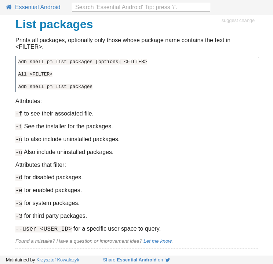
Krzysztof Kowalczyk (57, 260)
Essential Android (33, 7)
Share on (136, 260)
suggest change (238, 20)
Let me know (157, 251)
